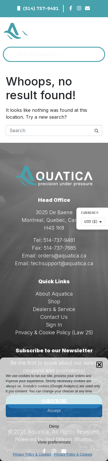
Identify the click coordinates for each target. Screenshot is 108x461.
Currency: (90, 213)
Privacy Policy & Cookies (32, 454)
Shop (54, 301)
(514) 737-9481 (41, 8)
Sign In (54, 325)
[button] (99, 365)
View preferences (54, 441)
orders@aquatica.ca (62, 256)
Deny (54, 426)
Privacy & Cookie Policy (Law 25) (54, 332)
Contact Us (54, 317)
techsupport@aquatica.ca (62, 263)
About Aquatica (54, 294)
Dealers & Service (54, 309)
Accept (54, 410)
